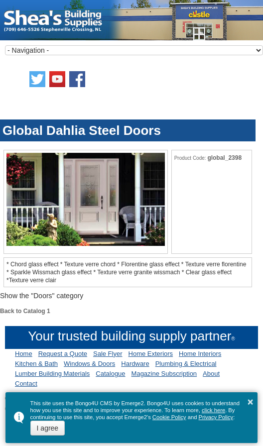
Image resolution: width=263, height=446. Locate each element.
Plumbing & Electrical (186, 363)
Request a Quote (62, 353)
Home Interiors (200, 353)
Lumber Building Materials (52, 373)
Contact (26, 383)
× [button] (251, 402)
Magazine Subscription (164, 373)
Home (23, 353)
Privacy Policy (216, 417)
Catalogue (110, 373)
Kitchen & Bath (36, 363)
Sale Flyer (108, 353)
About (211, 373)
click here (213, 410)
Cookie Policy (169, 417)
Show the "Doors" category (41, 296)
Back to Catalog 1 (25, 311)
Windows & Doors (89, 363)
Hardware (135, 363)
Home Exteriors (151, 353)
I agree (48, 428)
